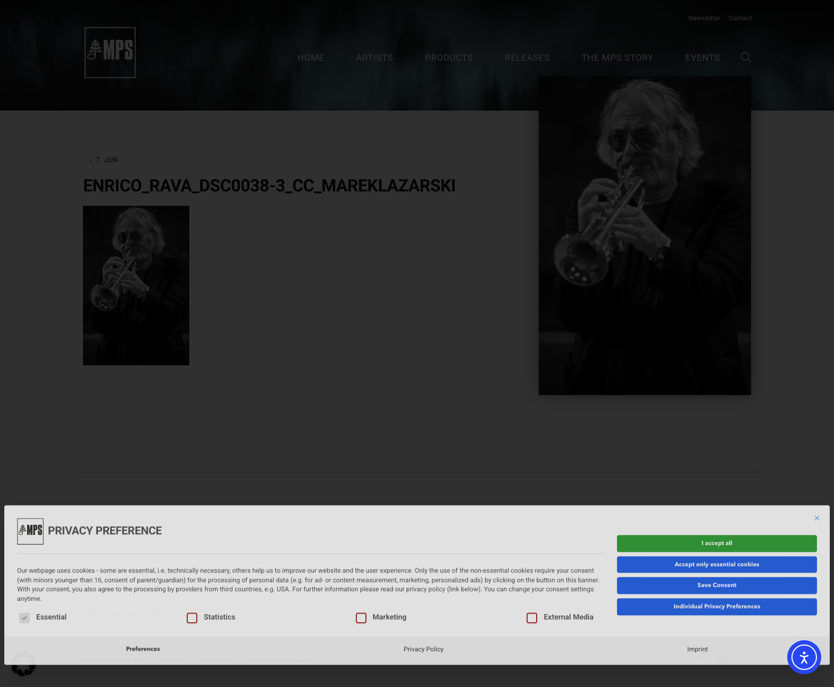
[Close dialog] (816, 467)
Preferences (143, 598)
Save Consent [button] (716, 535)
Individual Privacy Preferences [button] (716, 556)
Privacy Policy (424, 598)
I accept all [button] (717, 493)
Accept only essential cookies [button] (716, 513)
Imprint (697, 598)
